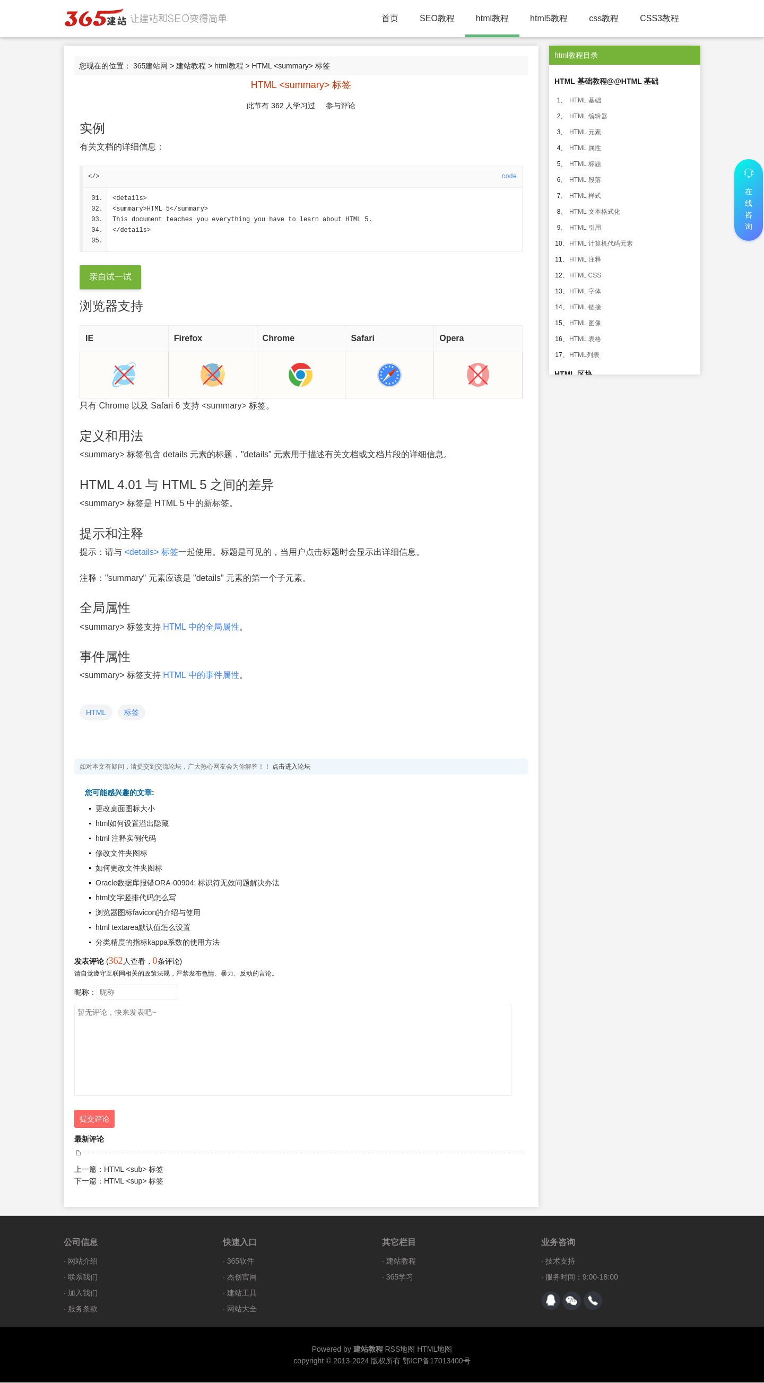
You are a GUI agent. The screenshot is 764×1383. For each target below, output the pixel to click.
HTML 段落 (585, 180)
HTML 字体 (585, 291)
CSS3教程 (659, 18)
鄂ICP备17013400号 (437, 1361)
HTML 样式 (585, 195)
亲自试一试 (110, 277)
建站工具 (242, 1293)
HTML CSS (585, 275)
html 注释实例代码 (126, 838)
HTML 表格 (585, 339)
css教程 (604, 18)
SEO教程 (437, 18)
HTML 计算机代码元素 (601, 243)
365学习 (399, 1277)
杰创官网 (242, 1277)
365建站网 (150, 66)
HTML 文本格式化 (594, 211)
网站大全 (242, 1309)
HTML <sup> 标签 (133, 1181)
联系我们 (83, 1277)
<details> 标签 (151, 552)
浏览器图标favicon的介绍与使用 (148, 913)
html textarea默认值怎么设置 (143, 928)
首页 (389, 18)
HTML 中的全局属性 (201, 627)
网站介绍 (83, 1261)
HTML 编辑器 (588, 116)
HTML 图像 (585, 323)
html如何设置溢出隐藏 (132, 824)
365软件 (240, 1261)
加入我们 (83, 1293)
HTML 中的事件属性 (201, 675)
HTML (96, 713)
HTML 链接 (585, 307)
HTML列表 (584, 355)
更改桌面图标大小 (125, 809)
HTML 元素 (585, 132)
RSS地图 (400, 1349)
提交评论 (94, 1119)
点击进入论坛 (291, 767)
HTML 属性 (585, 148)
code (509, 176)
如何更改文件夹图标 (129, 868)
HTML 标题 (585, 164)
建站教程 (191, 66)
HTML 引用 (585, 227)
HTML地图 (434, 1349)
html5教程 (549, 18)
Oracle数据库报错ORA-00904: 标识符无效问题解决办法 (188, 883)
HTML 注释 (585, 259)
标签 (131, 713)
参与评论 (340, 105)
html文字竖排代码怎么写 (136, 898)
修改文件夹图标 (121, 853)
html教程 (492, 18)
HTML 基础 (585, 100)
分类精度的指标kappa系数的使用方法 (158, 942)
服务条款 (83, 1309)
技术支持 (560, 1261)
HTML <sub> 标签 (133, 1169)
